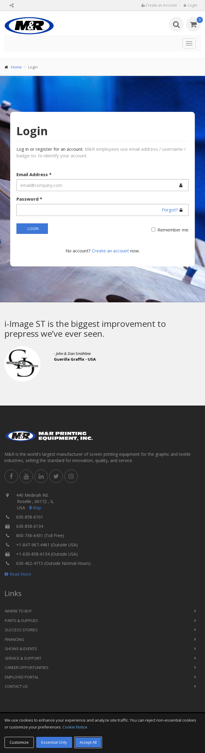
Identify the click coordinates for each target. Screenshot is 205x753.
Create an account (110, 251)
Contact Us (16, 686)
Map (34, 507)
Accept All (88, 742)
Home (16, 67)
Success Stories (21, 629)
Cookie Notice (75, 727)
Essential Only (54, 742)
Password (29, 199)
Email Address (33, 174)
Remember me (173, 230)
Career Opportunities (26, 667)
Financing (14, 639)
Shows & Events (21, 648)
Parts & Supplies (21, 620)
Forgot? (170, 210)
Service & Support (23, 658)
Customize (19, 742)
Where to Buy (18, 611)
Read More (17, 574)
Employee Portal (22, 677)
